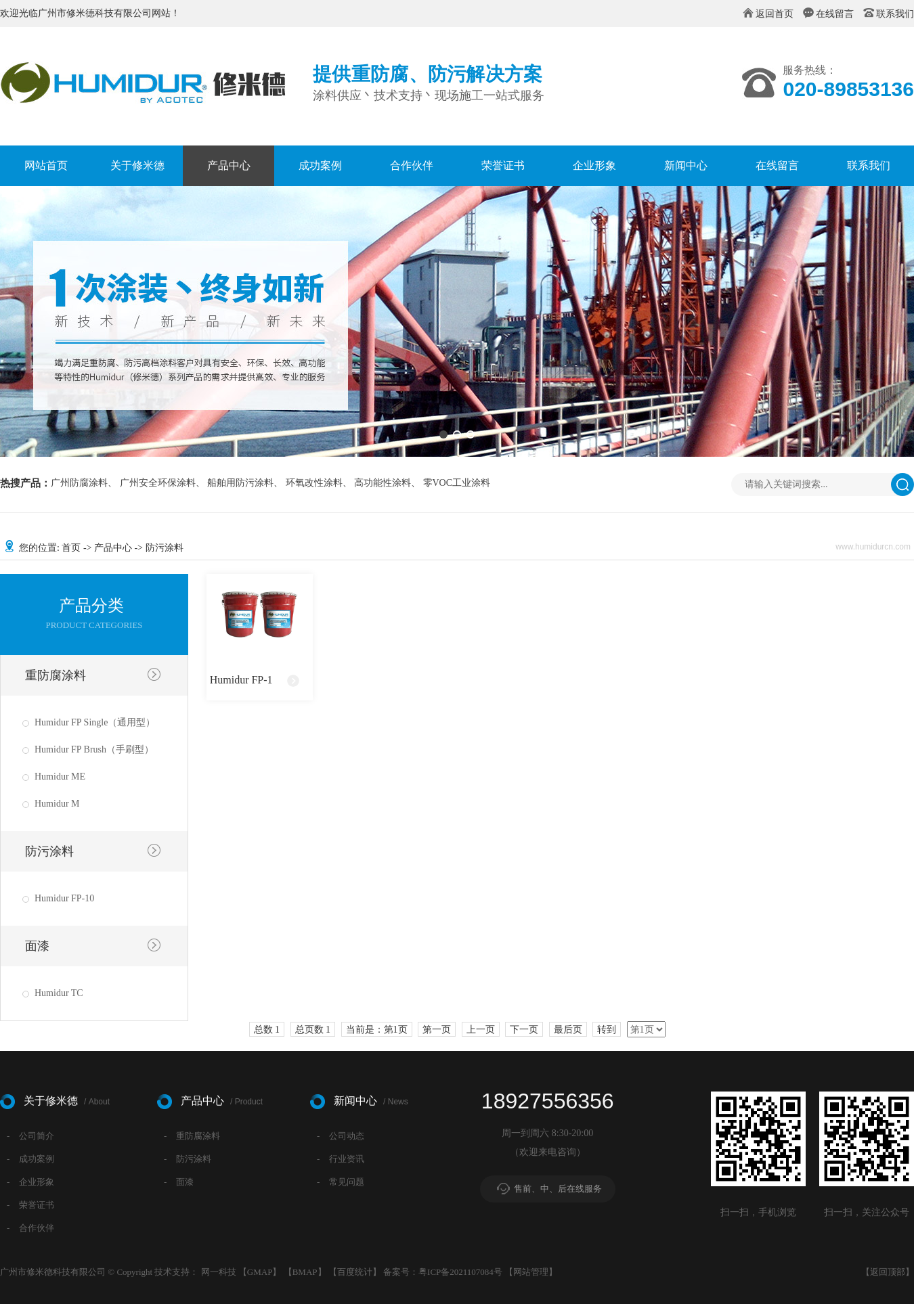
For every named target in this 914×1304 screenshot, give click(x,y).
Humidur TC (59, 993)
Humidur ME (60, 776)
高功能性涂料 (382, 483)
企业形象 (594, 165)
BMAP (305, 1272)
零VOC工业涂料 (457, 483)
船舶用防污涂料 (240, 483)
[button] (443, 434)
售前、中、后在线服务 (558, 1189)
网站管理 (530, 1272)
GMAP (260, 1272)
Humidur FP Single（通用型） (95, 722)
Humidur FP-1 (241, 679)
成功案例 (320, 165)
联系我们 (895, 14)
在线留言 (835, 14)
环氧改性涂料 (314, 483)
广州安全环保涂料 (158, 483)
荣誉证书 (503, 165)
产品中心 (229, 165)
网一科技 (218, 1272)
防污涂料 (49, 851)
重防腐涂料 (55, 675)
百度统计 (354, 1272)
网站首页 (46, 165)
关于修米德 (137, 165)
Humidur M (57, 804)
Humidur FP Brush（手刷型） (94, 749)
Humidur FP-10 (64, 898)
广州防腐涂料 (79, 483)
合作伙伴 (411, 165)
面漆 (37, 946)
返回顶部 (887, 1272)
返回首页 (774, 14)
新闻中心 (686, 165)
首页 (71, 548)
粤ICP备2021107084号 (460, 1272)
